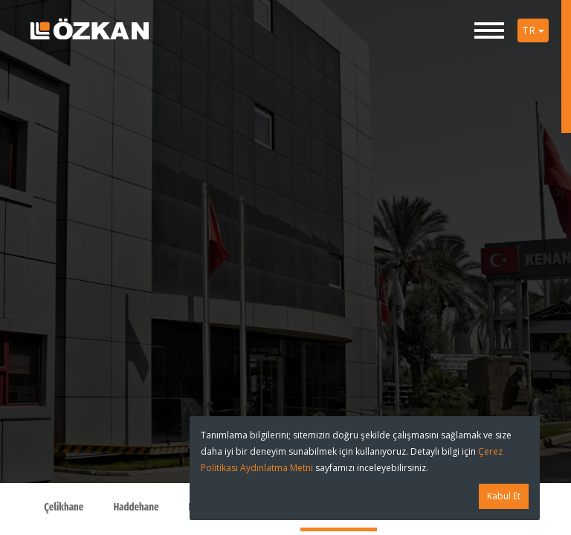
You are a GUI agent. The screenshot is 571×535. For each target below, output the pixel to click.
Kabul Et (503, 496)
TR (533, 30)
